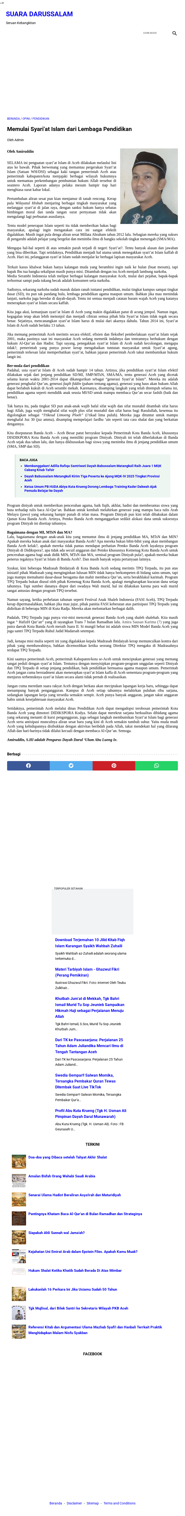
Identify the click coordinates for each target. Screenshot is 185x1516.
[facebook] (139, 15)
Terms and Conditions (119, 1504)
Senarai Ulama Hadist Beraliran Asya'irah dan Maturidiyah (74, 1194)
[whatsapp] (156, 763)
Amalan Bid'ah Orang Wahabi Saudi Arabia (61, 1176)
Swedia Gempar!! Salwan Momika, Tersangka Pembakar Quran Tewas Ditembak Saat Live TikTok (85, 1081)
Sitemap (93, 1504)
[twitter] (150, 15)
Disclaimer (75, 1504)
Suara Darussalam (40, 11)
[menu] (10, 29)
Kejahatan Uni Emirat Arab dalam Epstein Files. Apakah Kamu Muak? (82, 1251)
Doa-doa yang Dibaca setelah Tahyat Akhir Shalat (67, 1157)
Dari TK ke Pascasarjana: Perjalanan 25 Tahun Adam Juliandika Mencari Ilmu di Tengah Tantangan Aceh (89, 1045)
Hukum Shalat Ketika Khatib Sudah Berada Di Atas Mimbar (75, 1270)
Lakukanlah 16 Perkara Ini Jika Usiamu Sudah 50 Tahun (72, 1289)
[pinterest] (114, 763)
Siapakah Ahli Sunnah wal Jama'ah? (56, 1232)
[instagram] (173, 15)
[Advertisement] (92, 74)
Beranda (56, 1504)
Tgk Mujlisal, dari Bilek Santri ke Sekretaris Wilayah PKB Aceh (78, 1308)
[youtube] (162, 15)
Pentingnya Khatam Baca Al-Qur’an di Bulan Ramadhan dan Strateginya (85, 1213)
